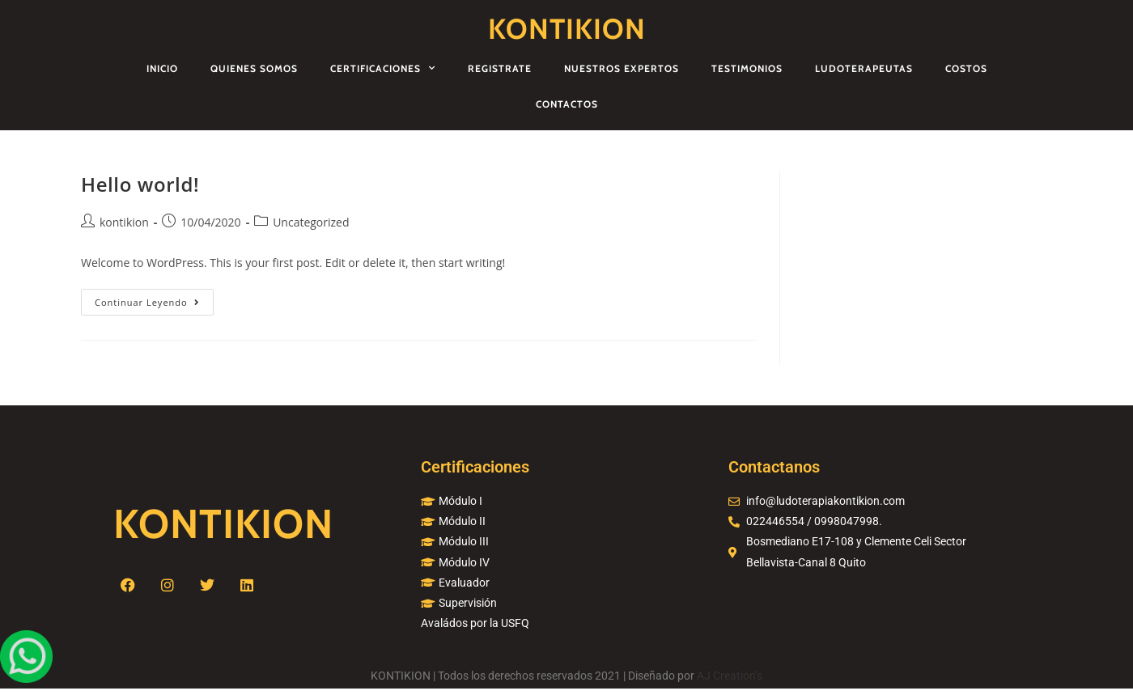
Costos (966, 68)
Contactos (567, 104)
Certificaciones (382, 68)
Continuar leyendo (154, 298)
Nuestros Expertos (621, 68)
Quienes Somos (254, 68)
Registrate (500, 68)
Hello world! (140, 184)
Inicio (162, 68)
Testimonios (747, 68)
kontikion (124, 222)
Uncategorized (311, 222)
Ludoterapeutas (864, 68)
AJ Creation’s (729, 675)
